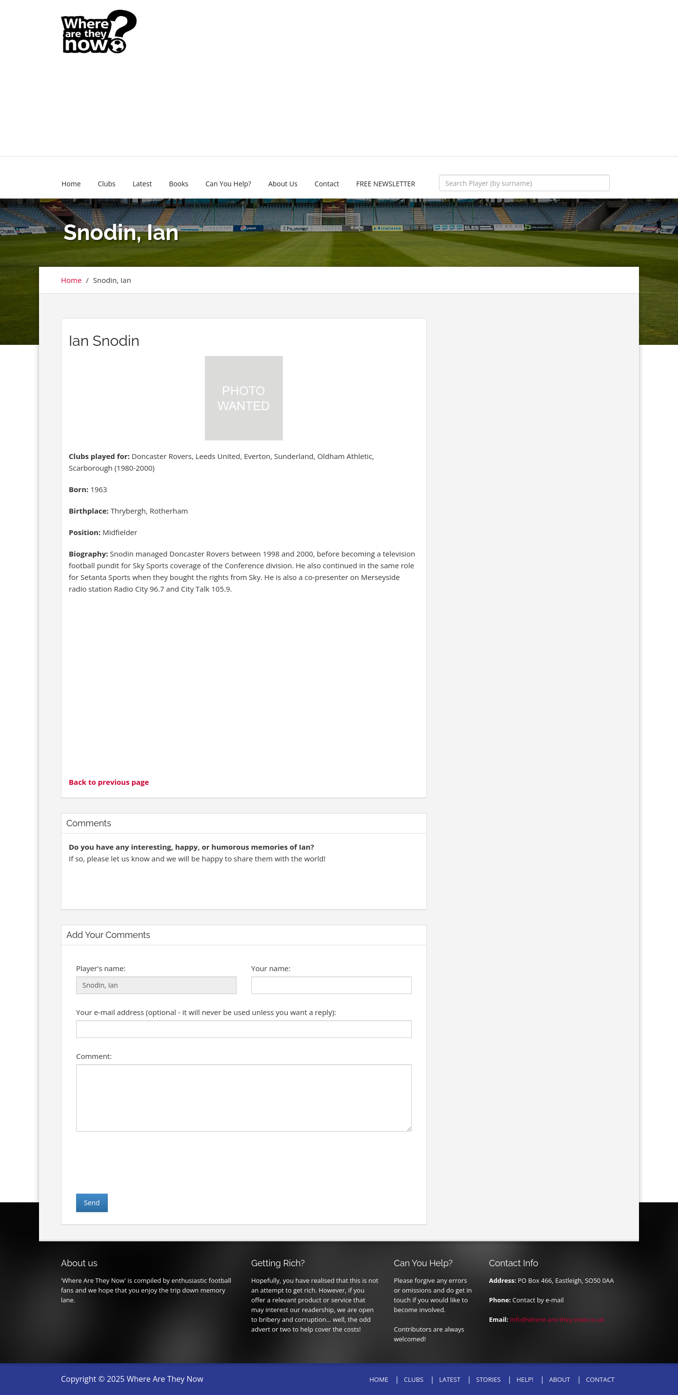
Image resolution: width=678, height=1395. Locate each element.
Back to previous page (109, 782)
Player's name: (100, 968)
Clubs (107, 183)
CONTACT (600, 1379)
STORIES (488, 1379)
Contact (327, 183)
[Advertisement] (411, 78)
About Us (283, 183)
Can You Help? (228, 183)
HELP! (525, 1379)
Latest (142, 183)
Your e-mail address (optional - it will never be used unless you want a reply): (206, 1012)
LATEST (449, 1379)
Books (178, 183)
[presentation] (150, 1162)
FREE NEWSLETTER (385, 183)
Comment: (94, 1056)
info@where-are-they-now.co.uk (557, 1319)
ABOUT (559, 1379)
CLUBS (413, 1379)
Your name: (270, 968)
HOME (378, 1379)
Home (71, 183)
